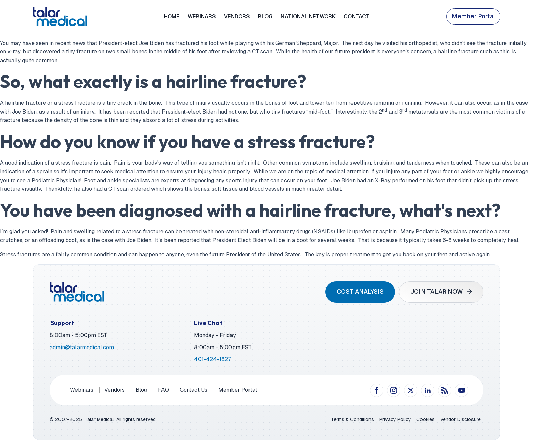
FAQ (163, 389)
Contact (357, 16)
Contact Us (193, 389)
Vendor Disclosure (460, 419)
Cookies (425, 419)
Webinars (202, 16)
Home (171, 16)
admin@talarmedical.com (82, 347)
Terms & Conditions (352, 419)
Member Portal (473, 16)
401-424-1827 (212, 359)
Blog (265, 16)
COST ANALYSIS (360, 291)
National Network (308, 16)
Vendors (237, 16)
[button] (441, 292)
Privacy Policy (395, 419)
